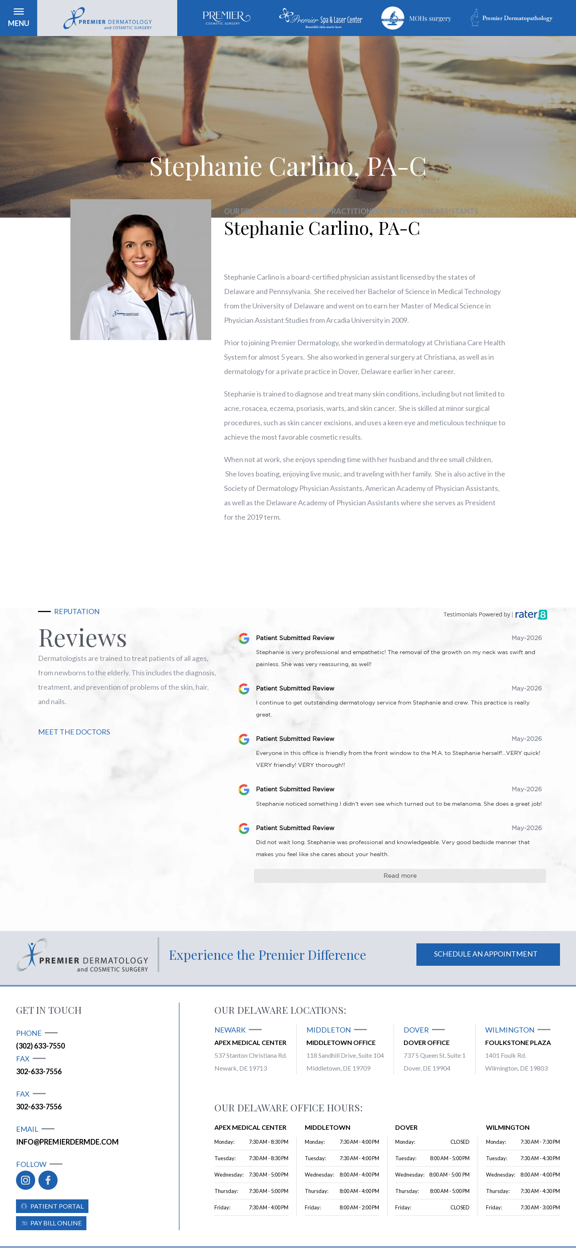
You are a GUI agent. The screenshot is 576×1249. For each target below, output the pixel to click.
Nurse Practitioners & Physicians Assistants (390, 211)
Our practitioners (261, 211)
